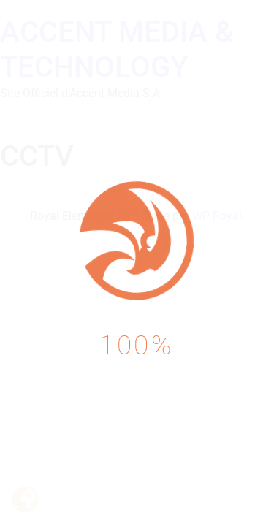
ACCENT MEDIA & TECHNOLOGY (117, 49)
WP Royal (217, 216)
